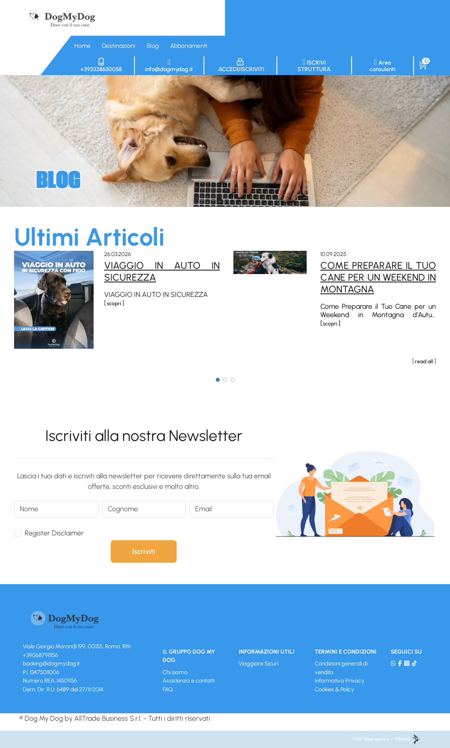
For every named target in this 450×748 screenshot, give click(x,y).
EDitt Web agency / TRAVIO (386, 739)
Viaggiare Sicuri (258, 663)
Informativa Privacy (339, 680)
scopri (114, 303)
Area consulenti (383, 65)
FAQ (168, 689)
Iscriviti (143, 551)
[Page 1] (218, 379)
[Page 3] (233, 379)
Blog (153, 46)
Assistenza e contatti (188, 680)
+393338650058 (101, 65)
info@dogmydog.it (169, 65)
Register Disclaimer (54, 533)
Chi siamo (175, 672)
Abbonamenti (188, 46)
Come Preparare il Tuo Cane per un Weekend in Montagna (378, 277)
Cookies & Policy (334, 689)
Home (82, 46)
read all (424, 361)
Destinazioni (118, 46)
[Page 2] (225, 379)
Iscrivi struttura (314, 65)
